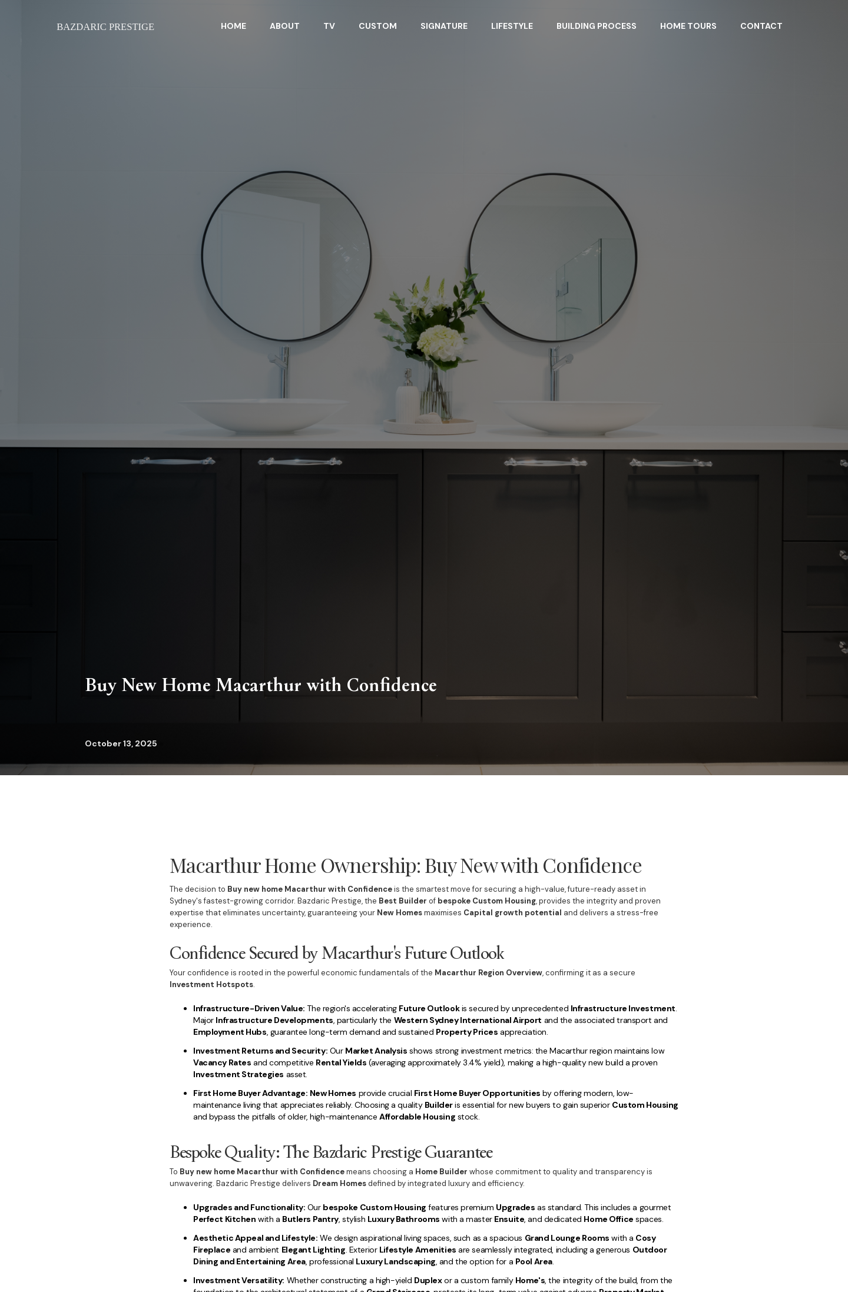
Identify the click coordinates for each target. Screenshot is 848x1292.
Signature (444, 26)
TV (329, 26)
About (285, 26)
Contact (761, 26)
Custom (378, 26)
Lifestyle (512, 26)
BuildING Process (596, 26)
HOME (233, 26)
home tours (688, 26)
